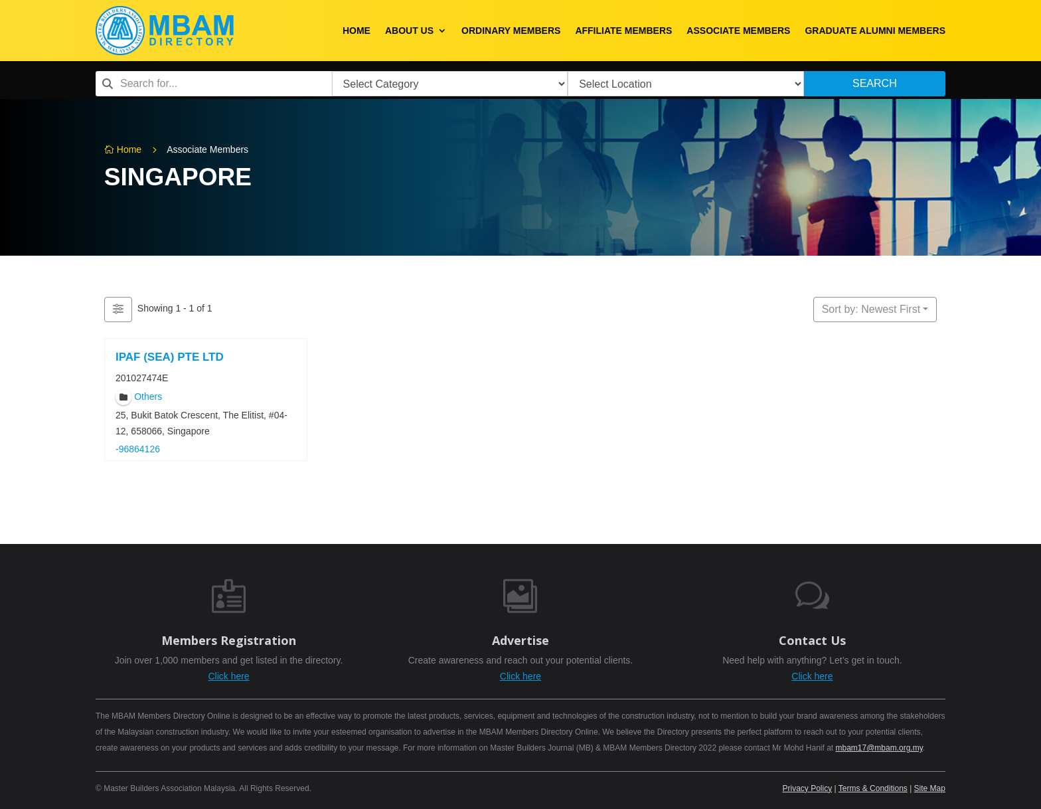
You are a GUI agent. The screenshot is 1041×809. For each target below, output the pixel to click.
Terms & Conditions (873, 788)
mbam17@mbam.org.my (878, 748)
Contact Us (812, 640)
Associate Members (738, 30)
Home (356, 30)
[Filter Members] (118, 309)
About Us (409, 30)
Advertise (520, 640)
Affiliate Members (623, 30)
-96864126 (138, 449)
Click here (228, 676)
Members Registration (228, 640)
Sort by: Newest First (871, 309)
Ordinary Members (510, 30)
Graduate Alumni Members (875, 30)
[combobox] (214, 83)
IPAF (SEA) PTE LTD (170, 357)
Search (874, 83)
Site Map (929, 788)
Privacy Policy (808, 788)
